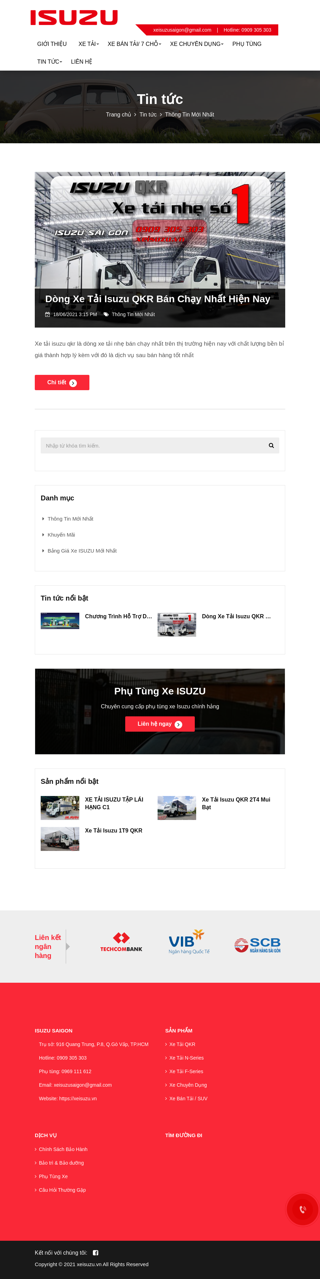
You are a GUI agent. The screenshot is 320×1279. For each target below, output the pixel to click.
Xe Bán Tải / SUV (188, 1098)
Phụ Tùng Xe (53, 1176)
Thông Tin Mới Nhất (189, 115)
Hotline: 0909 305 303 (247, 30)
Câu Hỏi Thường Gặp (62, 1190)
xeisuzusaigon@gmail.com (182, 30)
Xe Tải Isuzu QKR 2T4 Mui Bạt (236, 803)
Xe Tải (89, 44)
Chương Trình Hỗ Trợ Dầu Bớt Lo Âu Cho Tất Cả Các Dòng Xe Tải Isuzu (120, 616)
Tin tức (148, 115)
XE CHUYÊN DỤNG (197, 44)
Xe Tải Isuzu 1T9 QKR (114, 831)
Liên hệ (81, 62)
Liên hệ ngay (160, 725)
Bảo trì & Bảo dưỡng (61, 1163)
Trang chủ (118, 115)
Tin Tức (49, 62)
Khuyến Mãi (61, 535)
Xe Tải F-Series (186, 1071)
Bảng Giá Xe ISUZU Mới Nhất (82, 551)
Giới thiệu (52, 44)
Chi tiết (62, 383)
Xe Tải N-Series (186, 1058)
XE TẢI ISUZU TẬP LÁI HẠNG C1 (114, 803)
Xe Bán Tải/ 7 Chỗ (134, 44)
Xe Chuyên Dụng (188, 1085)
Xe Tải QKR (182, 1044)
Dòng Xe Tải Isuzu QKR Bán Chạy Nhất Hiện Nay (157, 298)
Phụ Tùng (247, 44)
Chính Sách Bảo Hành (63, 1149)
